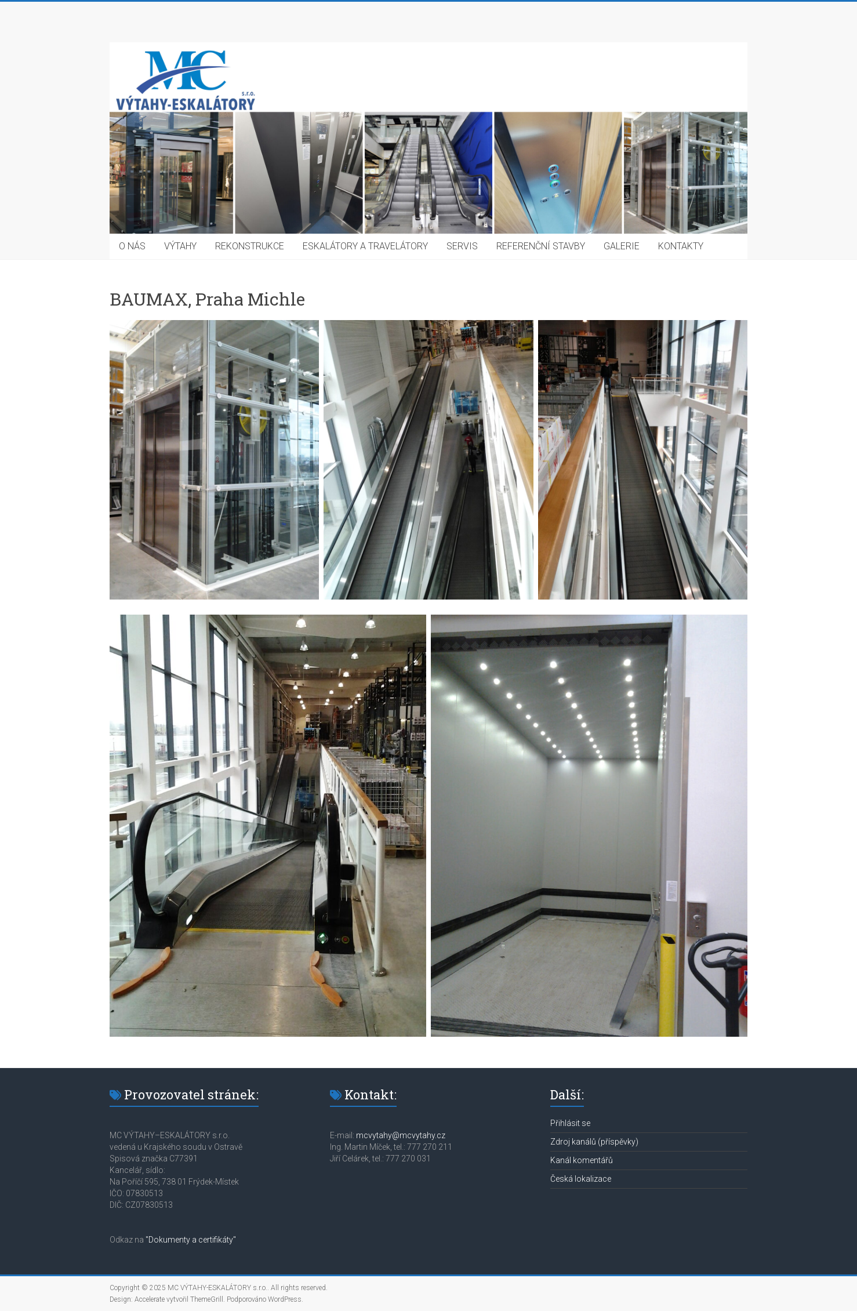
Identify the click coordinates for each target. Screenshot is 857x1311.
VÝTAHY (180, 246)
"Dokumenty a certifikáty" (191, 1239)
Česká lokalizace (580, 1178)
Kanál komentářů (581, 1160)
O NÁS (132, 246)
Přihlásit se (570, 1123)
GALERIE (622, 246)
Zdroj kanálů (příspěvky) (594, 1141)
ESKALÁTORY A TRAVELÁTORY (365, 246)
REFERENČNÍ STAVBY (540, 246)
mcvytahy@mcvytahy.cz (400, 1135)
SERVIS (462, 246)
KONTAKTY (680, 246)
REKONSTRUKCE (249, 246)
